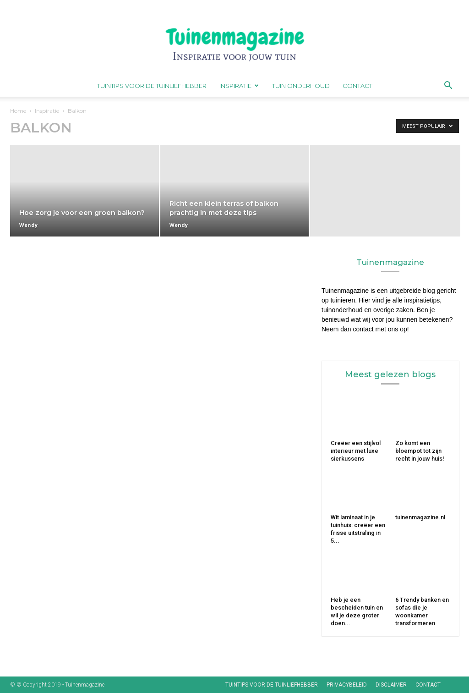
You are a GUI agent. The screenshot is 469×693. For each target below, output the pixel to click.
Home (18, 110)
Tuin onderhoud (301, 85)
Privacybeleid (347, 685)
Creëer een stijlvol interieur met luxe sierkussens (356, 451)
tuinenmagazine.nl (420, 517)
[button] (448, 86)
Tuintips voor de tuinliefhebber (152, 85)
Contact (357, 85)
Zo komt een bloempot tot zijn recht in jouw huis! (420, 451)
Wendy (28, 224)
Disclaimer (391, 685)
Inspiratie (239, 85)
